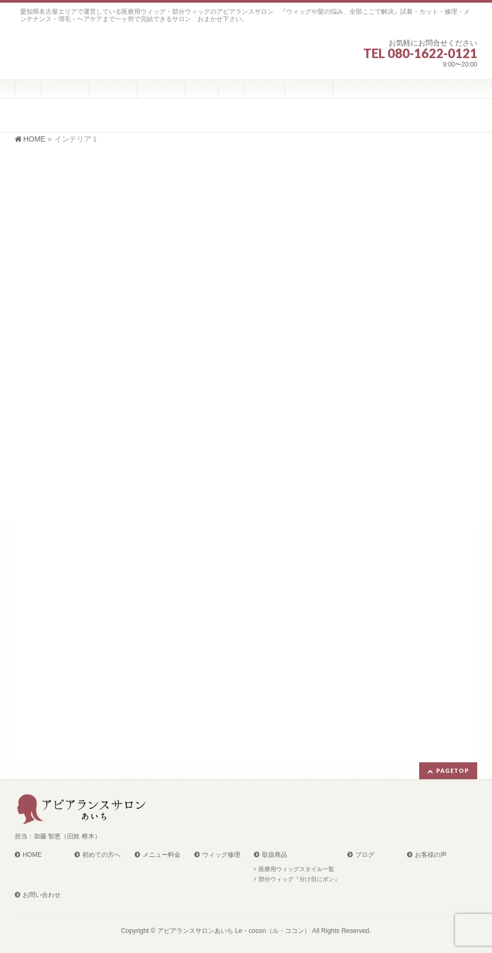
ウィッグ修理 (221, 855)
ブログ (364, 855)
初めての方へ (101, 855)
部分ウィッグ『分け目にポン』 (299, 879)
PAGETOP (452, 770)
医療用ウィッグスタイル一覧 (296, 869)
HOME (32, 855)
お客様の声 (431, 855)
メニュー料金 (162, 855)
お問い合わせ (42, 895)
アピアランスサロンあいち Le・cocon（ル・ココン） (233, 931)
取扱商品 (274, 855)
